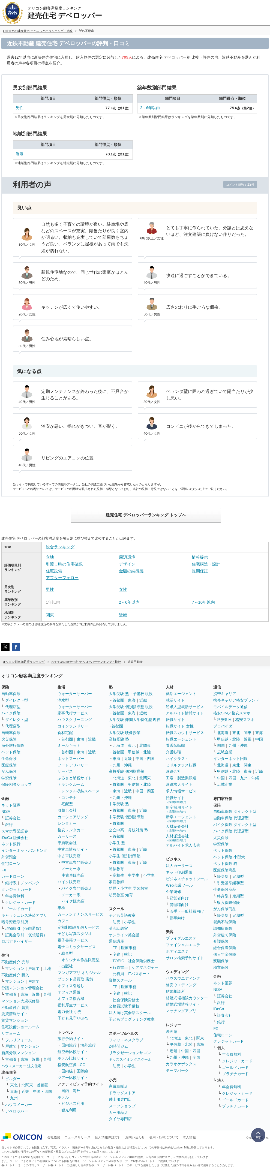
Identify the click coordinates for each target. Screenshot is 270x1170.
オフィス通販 (69, 992)
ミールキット (69, 745)
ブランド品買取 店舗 (75, 979)
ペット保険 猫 (225, 863)
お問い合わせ (135, 1137)
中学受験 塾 (119, 804)
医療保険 (9, 765)
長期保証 (200, 571)
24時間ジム (118, 1046)
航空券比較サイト (73, 1051)
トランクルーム (71, 784)
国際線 (82, 1071)
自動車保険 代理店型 (231, 818)
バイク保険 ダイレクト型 (234, 824)
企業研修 (173, 891)
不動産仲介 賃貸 (15, 1007)
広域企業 (224, 752)
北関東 (27, 1085)
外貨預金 (9, 857)
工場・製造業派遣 (181, 778)
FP (115, 948)
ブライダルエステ (181, 938)
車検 (61, 908)
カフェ (63, 921)
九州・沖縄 (122, 765)
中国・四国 (42, 1091)
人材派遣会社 (177, 838)
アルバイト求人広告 (183, 845)
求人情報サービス (181, 791)
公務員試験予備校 (124, 1006)
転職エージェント (181, 739)
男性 (19, 108)
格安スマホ (244, 719)
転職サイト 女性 (180, 726)
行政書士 (120, 967)
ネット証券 (10, 805)
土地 (47, 968)
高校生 (118, 875)
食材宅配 (65, 732)
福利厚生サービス (73, 1005)
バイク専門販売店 (76, 888)
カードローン (12, 876)
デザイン (127, 564)
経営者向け (179, 898)
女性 (123, 589)
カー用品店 (118, 1112)
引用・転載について (164, 1137)
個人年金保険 (224, 954)
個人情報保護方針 (108, 1137)
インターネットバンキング (24, 850)
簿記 (128, 954)
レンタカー (67, 823)
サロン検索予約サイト (185, 958)
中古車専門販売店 (76, 862)
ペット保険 (10, 752)
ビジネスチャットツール (187, 879)
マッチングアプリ (181, 1011)
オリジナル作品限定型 (80, 960)
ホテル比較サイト (73, 1058)
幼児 (116, 922)
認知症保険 (222, 928)
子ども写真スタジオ (75, 933)
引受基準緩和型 (230, 883)
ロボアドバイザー (16, 941)
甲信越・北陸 (139, 752)
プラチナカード (235, 1074)
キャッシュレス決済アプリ (24, 915)
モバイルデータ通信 (230, 707)
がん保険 (9, 771)
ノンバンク (30, 883)
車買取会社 (67, 843)
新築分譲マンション (18, 1053)
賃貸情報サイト (14, 1014)
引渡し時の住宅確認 (64, 564)
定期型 (238, 876)
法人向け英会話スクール (130, 1012)
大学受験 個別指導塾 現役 (131, 707)
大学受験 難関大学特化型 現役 (135, 719)
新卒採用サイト (179, 809)
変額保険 (221, 961)
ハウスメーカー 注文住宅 (21, 1066)
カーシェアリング (73, 817)
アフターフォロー (62, 577)
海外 (76, 1090)
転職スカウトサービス (185, 732)
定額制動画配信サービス (79, 927)
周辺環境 (127, 557)
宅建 (116, 954)
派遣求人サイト (179, 784)
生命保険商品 (224, 889)
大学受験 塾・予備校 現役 (131, 693)
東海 (24, 994)
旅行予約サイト (71, 1038)
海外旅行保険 (12, 745)
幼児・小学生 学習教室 (128, 888)
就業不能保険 (224, 922)
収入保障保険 (228, 902)
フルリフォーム (18, 1040)
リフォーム (10, 1033)
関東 (50, 615)
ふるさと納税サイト (75, 778)
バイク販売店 (69, 882)
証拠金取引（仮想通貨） (26, 935)
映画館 (171, 1031)
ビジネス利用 (72, 1103)
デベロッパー (16, 1111)
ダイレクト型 (16, 700)
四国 (221, 745)
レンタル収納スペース (80, 791)
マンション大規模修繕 (20, 1001)
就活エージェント (181, 693)
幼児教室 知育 (121, 895)
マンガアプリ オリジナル (79, 972)
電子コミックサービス (77, 947)
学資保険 (9, 778)
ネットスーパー (71, 758)
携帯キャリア (224, 693)
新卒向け (177, 918)
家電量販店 (118, 1086)
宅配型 (67, 804)
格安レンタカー (71, 830)
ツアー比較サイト (73, 1077)
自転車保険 (10, 732)
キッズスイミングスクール (130, 1059)
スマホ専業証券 (14, 831)
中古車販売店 (69, 856)
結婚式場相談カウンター (187, 998)
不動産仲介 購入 (15, 975)
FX (3, 870)
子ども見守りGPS (73, 1018)
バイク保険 (10, 713)
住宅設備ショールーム (20, 1027)
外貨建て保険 (224, 935)
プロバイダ (222, 726)
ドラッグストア (122, 1093)
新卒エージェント (181, 819)
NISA (5, 811)
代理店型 (12, 707)
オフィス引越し (71, 985)
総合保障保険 (224, 948)
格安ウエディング (181, 985)
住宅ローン (10, 863)
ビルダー (12, 1078)
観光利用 (69, 1110)
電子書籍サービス (73, 940)
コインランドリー (73, 726)
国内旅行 (69, 1045)
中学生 (133, 875)
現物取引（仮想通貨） (24, 928)
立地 (50, 557)
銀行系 (11, 883)
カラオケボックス (181, 1064)
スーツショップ (122, 1106)
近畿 (19, 154)
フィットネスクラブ (126, 1040)
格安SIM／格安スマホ (232, 713)
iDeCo (218, 1009)
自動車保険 (10, 693)
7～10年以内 (203, 602)
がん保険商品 (224, 909)
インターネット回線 (230, 758)
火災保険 (9, 739)
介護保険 (221, 941)
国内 (65, 1090)
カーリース (67, 836)
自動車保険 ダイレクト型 (234, 811)
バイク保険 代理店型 (231, 831)
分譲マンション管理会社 (22, 988)
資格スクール (120, 980)
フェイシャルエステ (183, 945)
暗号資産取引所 (14, 922)
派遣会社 (173, 771)
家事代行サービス (73, 713)
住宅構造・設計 (206, 564)
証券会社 (12, 818)
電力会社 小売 (70, 1011)
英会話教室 (118, 928)
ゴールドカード (18, 909)
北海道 (118, 745)
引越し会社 (67, 810)
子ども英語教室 (122, 915)
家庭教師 (116, 882)
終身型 (223, 876)
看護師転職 (175, 745)
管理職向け (179, 905)
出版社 (67, 966)
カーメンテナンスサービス (80, 914)
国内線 (67, 1071)
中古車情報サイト (73, 849)
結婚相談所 (175, 991)
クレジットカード (16, 889)
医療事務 (128, 948)
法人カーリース (179, 866)
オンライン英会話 (124, 935)
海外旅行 (88, 1045)
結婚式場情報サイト (183, 1004)
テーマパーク (177, 1070)
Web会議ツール (179, 885)
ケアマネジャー (145, 967)
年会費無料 (14, 896)
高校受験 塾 (119, 739)
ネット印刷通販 (179, 872)
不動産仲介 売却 (15, 962)
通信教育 (116, 869)
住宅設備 (54, 571)
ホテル (63, 1097)
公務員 (118, 974)
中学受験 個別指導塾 (126, 817)
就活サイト (175, 700)
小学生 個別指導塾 (124, 856)
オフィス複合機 (71, 998)
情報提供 (200, 557)
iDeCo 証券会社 (14, 837)
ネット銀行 (10, 844)
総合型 (67, 953)
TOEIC (118, 961)
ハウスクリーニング (75, 719)
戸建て (34, 968)
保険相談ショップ (16, 784)
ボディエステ (177, 951)
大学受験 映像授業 (124, 732)
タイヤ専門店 (120, 1119)
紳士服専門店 (120, 1099)
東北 (14, 1085)
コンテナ (69, 797)
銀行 (9, 824)
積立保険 (221, 967)
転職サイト (175, 719)
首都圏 (11, 994)
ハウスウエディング (183, 978)
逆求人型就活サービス (185, 707)
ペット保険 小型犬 (229, 857)
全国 (196, 1057)
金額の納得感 (131, 571)
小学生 (149, 875)
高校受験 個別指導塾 (126, 771)
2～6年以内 (150, 108)
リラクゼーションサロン (130, 1053)
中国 (259, 739)
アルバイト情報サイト (185, 713)
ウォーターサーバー (75, 693)
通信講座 (116, 941)
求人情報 (189, 1137)
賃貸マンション (14, 1020)
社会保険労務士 (141, 961)
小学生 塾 (117, 843)
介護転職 (173, 752)
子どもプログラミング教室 (132, 1019)
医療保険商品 (224, 870)
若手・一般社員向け (187, 911)
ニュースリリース (77, 1137)
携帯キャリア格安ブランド (236, 700)
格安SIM (224, 719)
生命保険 (9, 758)
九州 (47, 994)
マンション (14, 968)
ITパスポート (139, 974)
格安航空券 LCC (71, 1065)
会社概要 (53, 1137)
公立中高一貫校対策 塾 (128, 830)
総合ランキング (60, 547)
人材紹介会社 (177, 828)
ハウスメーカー (18, 1104)
